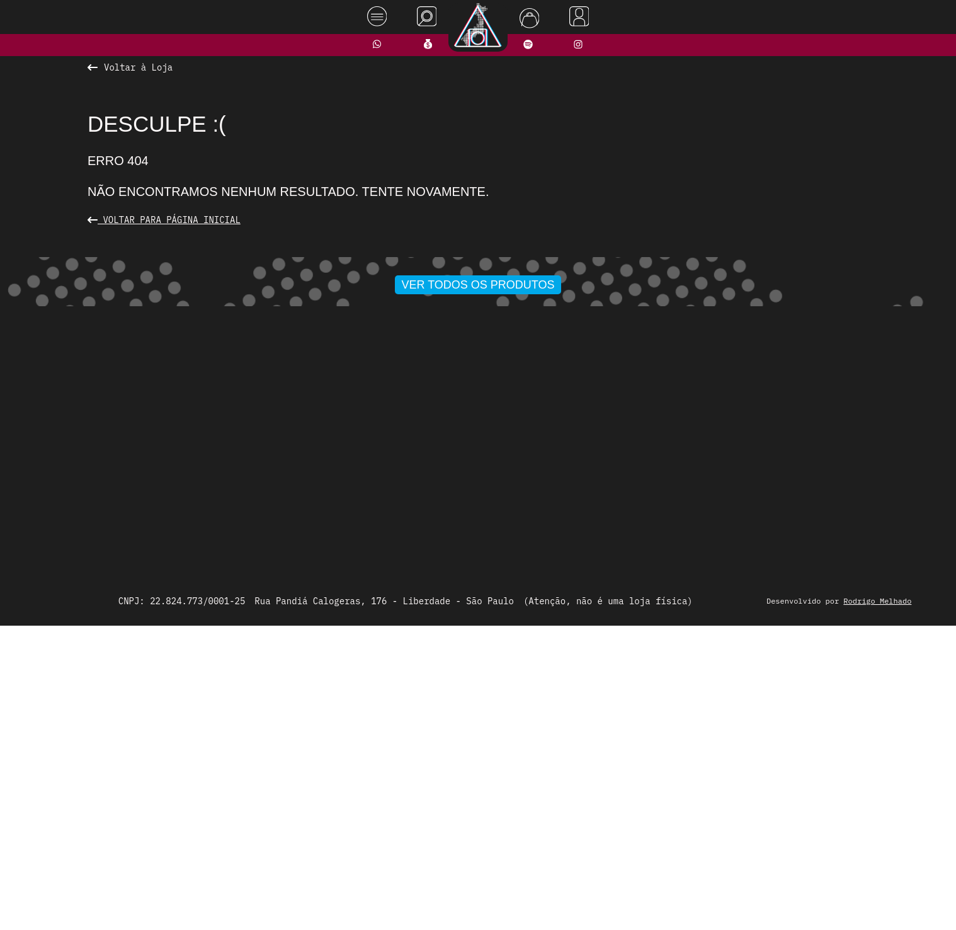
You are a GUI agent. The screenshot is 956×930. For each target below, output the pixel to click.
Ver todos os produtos (478, 580)
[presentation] (243, 411)
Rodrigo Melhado (886, 901)
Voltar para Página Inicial (164, 220)
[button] (437, 556)
